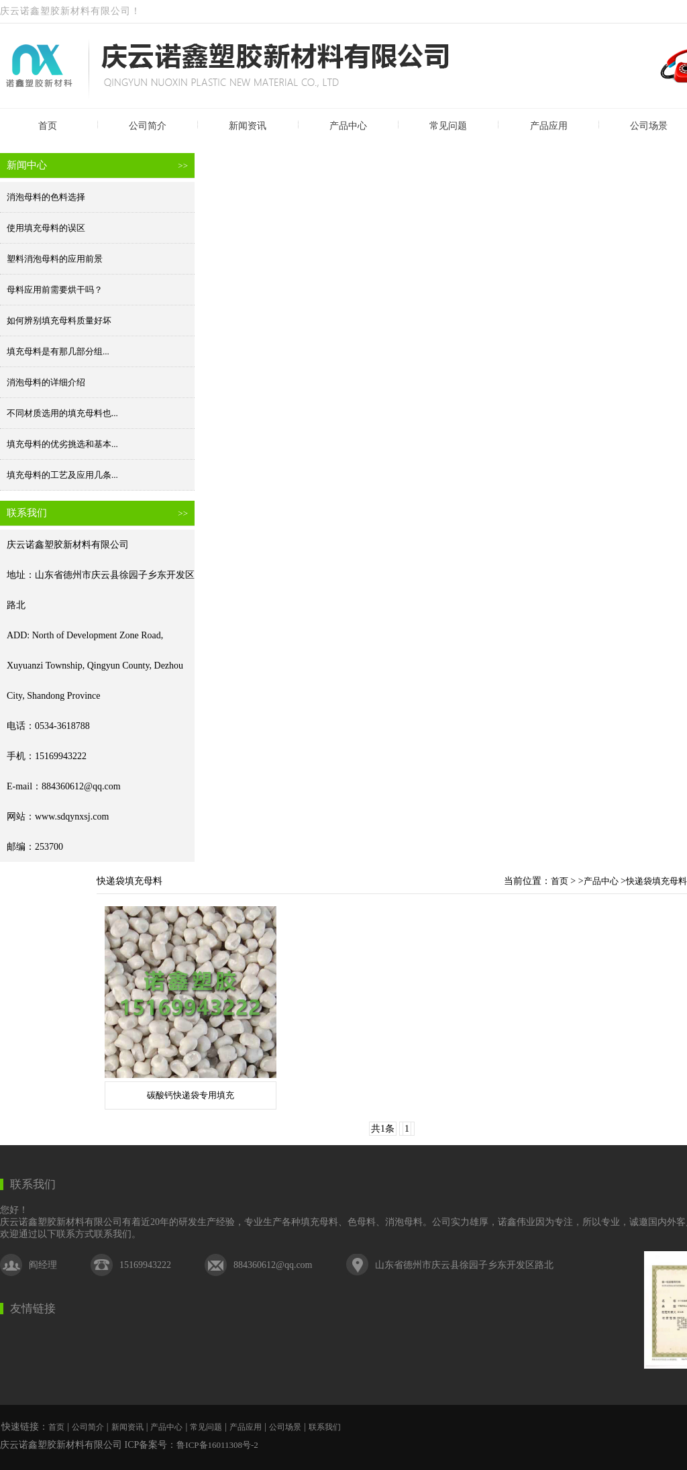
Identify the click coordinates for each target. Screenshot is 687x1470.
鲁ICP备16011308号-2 (217, 1445)
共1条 (382, 1129)
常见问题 (448, 126)
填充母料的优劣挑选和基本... (62, 444)
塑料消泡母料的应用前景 (55, 259)
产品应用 (549, 126)
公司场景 (285, 1427)
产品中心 (348, 126)
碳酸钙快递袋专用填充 (190, 1095)
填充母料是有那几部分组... (58, 351)
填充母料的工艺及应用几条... (62, 475)
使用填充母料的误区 (46, 228)
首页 (47, 126)
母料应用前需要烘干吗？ (55, 290)
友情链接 (33, 1308)
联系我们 (33, 1184)
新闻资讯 (247, 126)
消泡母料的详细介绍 (46, 382)
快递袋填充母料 (656, 881)
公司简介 (147, 126)
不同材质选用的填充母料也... (62, 413)
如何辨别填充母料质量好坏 (59, 320)
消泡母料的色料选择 (46, 197)
